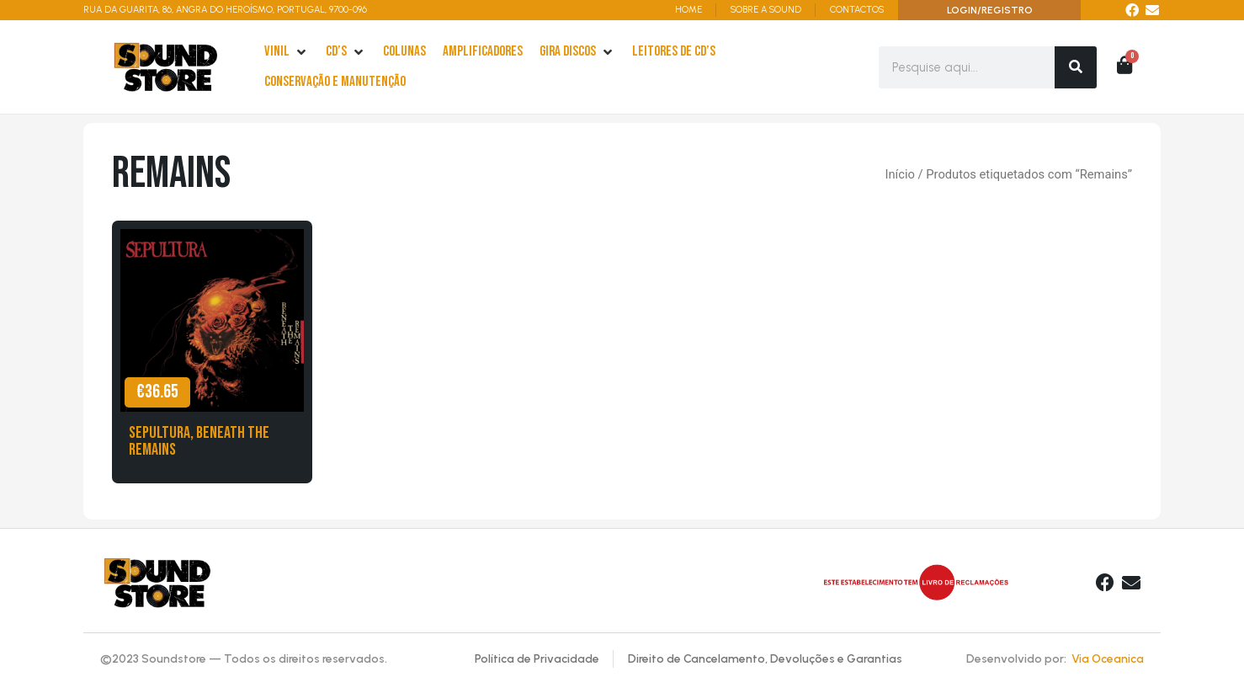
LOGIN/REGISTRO (990, 10)
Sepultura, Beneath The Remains (199, 441)
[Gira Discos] (577, 52)
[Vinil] (286, 52)
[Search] (1076, 67)
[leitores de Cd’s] (674, 52)
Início (899, 174)
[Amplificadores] (482, 52)
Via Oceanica (1107, 659)
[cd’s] (346, 52)
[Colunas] (404, 52)
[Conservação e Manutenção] (335, 82)
